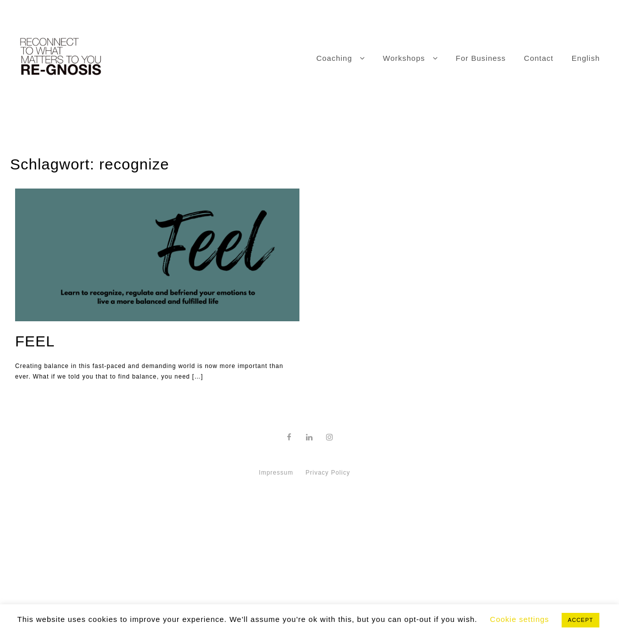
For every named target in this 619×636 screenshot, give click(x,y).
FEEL (35, 341)
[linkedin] (309, 436)
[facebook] (289, 436)
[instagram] (329, 436)
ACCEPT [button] (580, 620)
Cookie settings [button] (520, 619)
